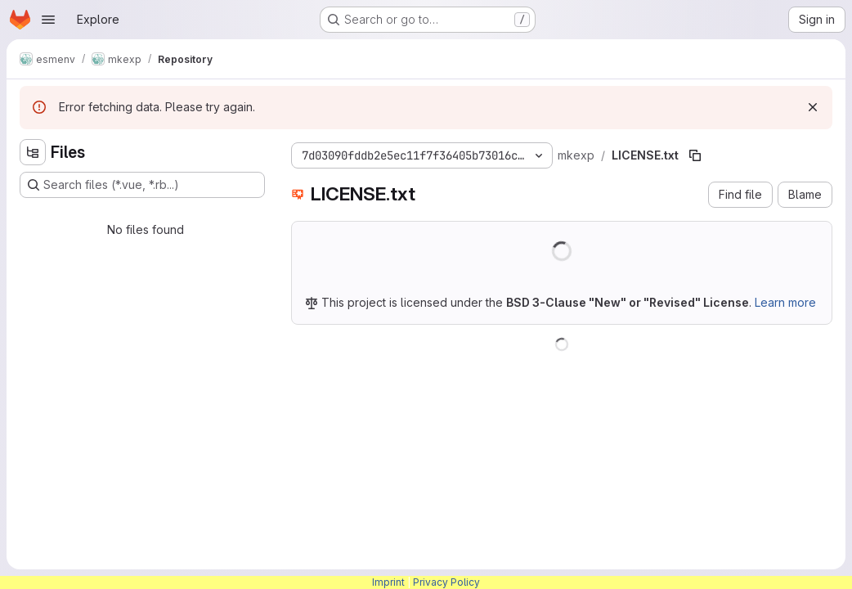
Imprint (388, 582)
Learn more (785, 302)
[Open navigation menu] (48, 20)
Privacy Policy (446, 582)
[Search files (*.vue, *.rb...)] (142, 185)
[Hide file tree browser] (33, 152)
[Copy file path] (695, 155)
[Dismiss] (813, 107)
